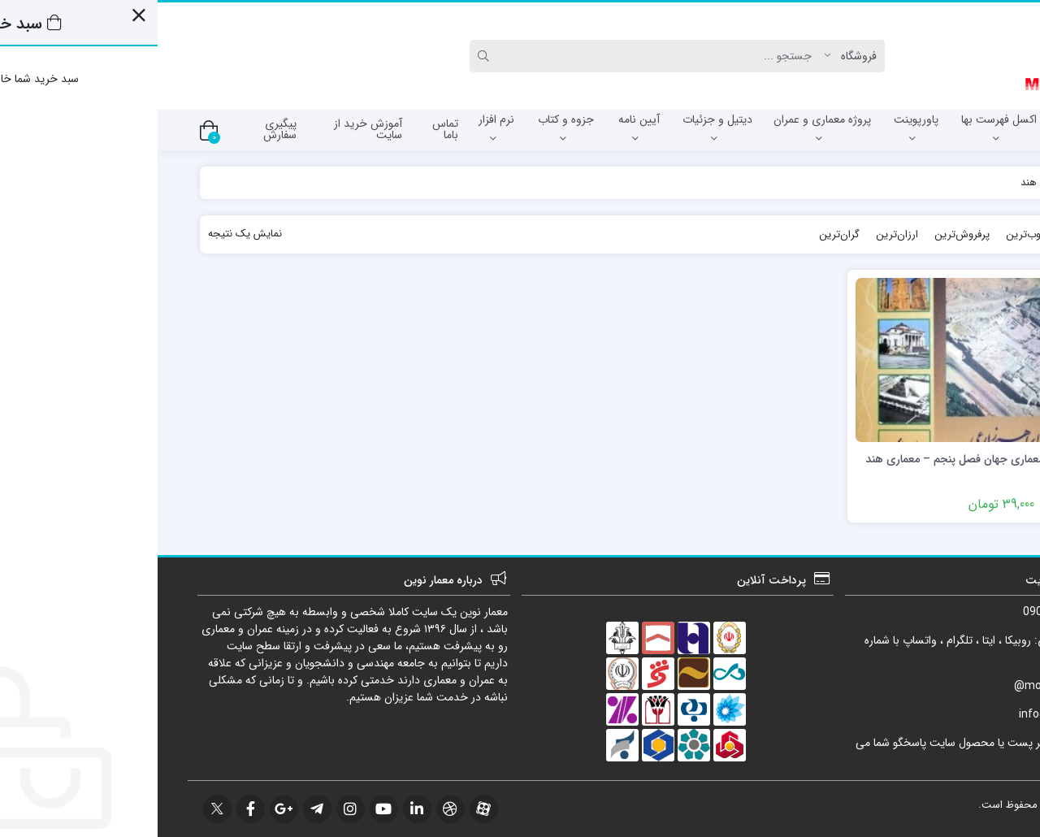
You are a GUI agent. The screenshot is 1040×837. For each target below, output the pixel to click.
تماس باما (288, 129)
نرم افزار (339, 128)
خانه (981, 182)
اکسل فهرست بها (841, 128)
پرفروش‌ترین (804, 234)
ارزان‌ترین (739, 234)
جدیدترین (938, 234)
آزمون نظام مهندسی (945, 128)
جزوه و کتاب (408, 128)
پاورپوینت (758, 128)
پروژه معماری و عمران (664, 128)
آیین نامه (481, 128)
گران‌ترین (681, 234)
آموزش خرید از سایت (210, 129)
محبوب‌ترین (874, 234)
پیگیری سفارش (122, 129)
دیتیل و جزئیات (560, 128)
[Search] (505, 56)
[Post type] (697, 56)
